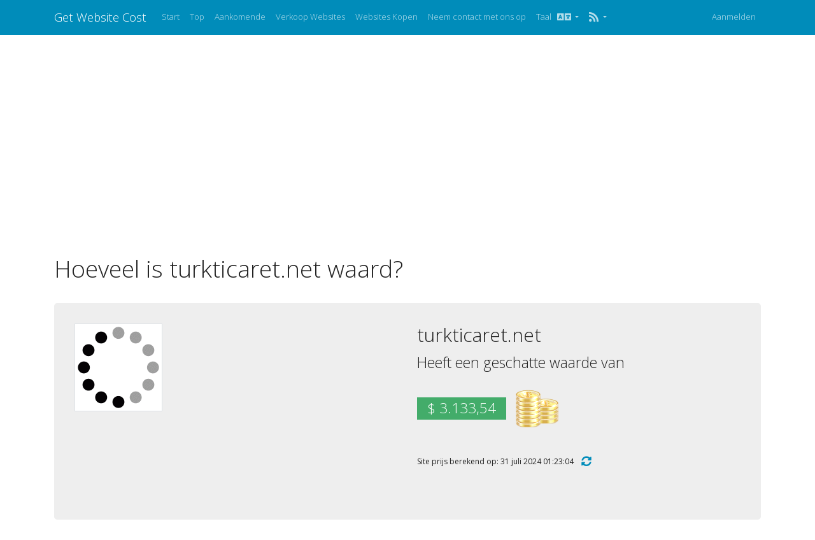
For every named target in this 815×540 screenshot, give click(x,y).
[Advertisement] (407, 144)
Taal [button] (554, 16)
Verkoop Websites (310, 16)
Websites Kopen (386, 16)
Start (171, 16)
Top (197, 16)
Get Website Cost (100, 17)
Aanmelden (734, 16)
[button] (597, 17)
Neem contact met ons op (477, 16)
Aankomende (240, 16)
